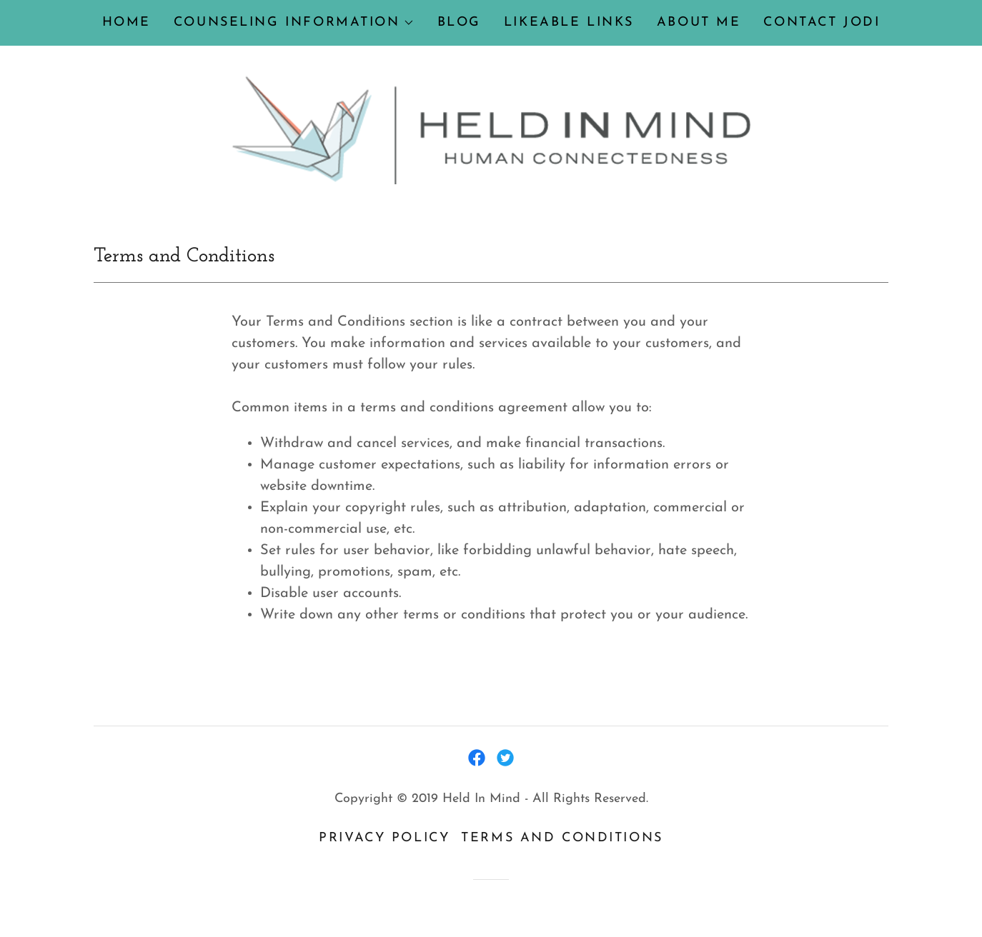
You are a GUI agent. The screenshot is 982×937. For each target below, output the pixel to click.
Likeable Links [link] (569, 22)
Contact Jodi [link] (821, 22)
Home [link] (126, 22)
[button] (294, 22)
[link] (491, 129)
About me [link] (699, 22)
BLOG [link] (459, 22)
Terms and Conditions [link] (562, 838)
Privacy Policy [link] (384, 838)
